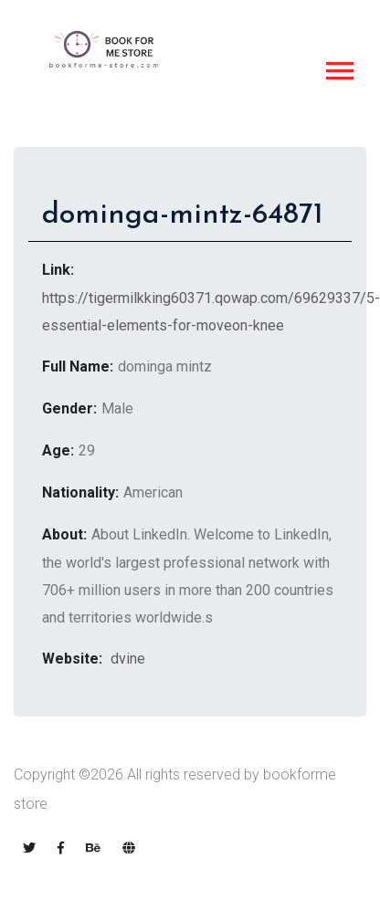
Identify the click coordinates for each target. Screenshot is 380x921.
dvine (126, 658)
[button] (338, 67)
